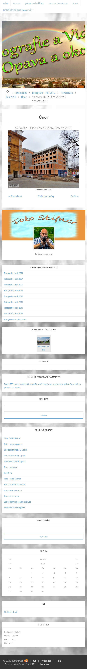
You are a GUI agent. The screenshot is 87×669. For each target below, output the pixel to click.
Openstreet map (11, 496)
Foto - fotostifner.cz (13, 490)
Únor (24, 96)
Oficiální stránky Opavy (14, 455)
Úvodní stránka (7, 92)
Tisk (58, 660)
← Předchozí (15, 196)
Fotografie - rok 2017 (13, 302)
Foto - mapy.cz (10, 467)
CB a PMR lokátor (12, 438)
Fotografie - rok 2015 (43, 92)
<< (9, 559)
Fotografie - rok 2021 (13, 279)
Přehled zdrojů (10, 612)
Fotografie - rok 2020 (13, 284)
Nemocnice (67, 92)
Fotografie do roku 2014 (15, 319)
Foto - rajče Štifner (12, 478)
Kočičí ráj (8, 473)
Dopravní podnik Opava (15, 461)
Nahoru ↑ (45, 664)
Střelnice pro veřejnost (14, 507)
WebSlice (46, 660)
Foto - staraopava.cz (13, 444)
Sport (75, 3)
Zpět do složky (46, 196)
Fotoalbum (21, 92)
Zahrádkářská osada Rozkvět (17, 502)
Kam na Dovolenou (58, 3)
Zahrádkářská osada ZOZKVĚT (18, 9)
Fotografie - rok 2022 (13, 273)
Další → (75, 196)
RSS (34, 660)
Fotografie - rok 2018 (13, 296)
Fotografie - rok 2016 (13, 307)
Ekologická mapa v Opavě (15, 449)
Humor (16, 3)
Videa (5, 3)
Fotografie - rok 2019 (13, 290)
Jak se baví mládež (34, 3)
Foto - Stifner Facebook (14, 484)
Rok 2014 (11, 96)
